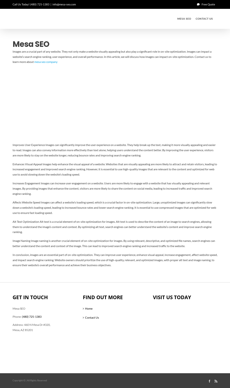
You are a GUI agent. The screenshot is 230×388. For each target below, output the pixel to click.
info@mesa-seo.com (64, 4)
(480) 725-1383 (39, 4)
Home (89, 308)
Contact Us (92, 317)
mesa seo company (46, 61)
